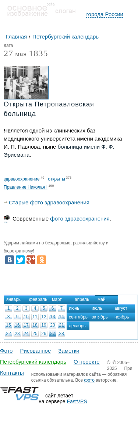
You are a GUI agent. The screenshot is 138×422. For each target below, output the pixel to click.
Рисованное (35, 351)
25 (34, 333)
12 (43, 316)
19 (43, 325)
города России (104, 14)
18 (34, 325)
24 (26, 333)
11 (34, 316)
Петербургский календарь (33, 362)
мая (15, 54)
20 (52, 325)
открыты (56, 179)
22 (8, 333)
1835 (38, 53)
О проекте (87, 362)
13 (52, 316)
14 (61, 316)
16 (17, 325)
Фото (6, 351)
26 (43, 333)
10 (26, 316)
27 (52, 333)
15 (8, 325)
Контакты (12, 373)
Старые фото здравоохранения (49, 202)
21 (61, 325)
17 (26, 325)
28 (61, 333)
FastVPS (77, 401)
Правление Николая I (25, 187)
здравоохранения (87, 218)
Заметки (68, 351)
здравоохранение (22, 179)
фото (56, 218)
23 (17, 333)
